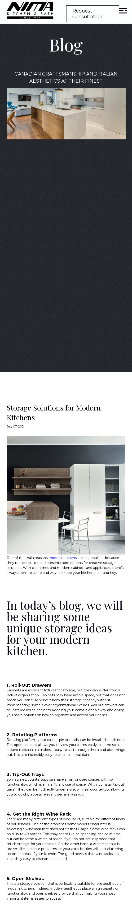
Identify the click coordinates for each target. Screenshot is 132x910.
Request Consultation (87, 13)
